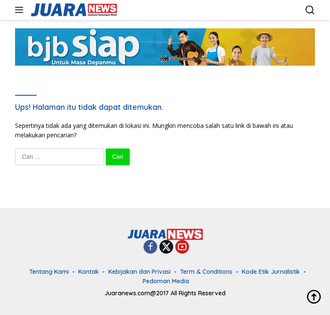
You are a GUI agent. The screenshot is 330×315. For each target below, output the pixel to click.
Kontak (88, 272)
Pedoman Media (166, 281)
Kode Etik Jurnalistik (271, 272)
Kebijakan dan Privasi (139, 272)
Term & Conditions (206, 272)
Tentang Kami (49, 272)
